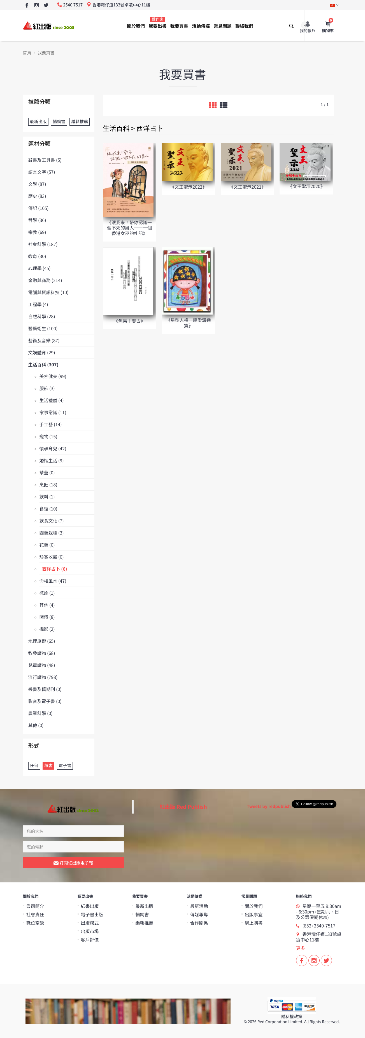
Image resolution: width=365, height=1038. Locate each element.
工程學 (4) (38, 304)
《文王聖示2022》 (188, 186)
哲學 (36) (37, 220)
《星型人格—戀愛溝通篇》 (188, 323)
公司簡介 (35, 906)
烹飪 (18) (48, 484)
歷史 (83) (37, 196)
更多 (300, 948)
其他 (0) (36, 725)
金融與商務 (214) (45, 280)
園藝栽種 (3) (51, 532)
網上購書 (254, 922)
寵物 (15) (48, 436)
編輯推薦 (145, 922)
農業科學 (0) (40, 713)
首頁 (27, 53)
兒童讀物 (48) (41, 665)
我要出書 (157, 23)
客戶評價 (90, 939)
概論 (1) (47, 592)
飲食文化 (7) (51, 520)
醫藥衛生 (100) (43, 328)
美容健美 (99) (52, 376)
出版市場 (90, 931)
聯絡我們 (244, 25)
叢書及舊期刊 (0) (45, 689)
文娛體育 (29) (41, 352)
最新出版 (145, 906)
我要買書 (179, 25)
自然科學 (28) (41, 316)
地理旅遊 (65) (41, 641)
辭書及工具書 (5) (45, 159)
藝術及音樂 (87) (44, 340)
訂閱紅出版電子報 (73, 863)
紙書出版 (90, 906)
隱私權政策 (291, 1017)
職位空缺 (35, 922)
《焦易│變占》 (129, 320)
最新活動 (199, 906)
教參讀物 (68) (41, 653)
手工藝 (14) (50, 424)
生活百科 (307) (43, 364)
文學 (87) (37, 184)
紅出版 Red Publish (183, 806)
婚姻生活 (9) (51, 460)
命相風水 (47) (52, 580)
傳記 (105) (38, 208)
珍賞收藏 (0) (51, 556)
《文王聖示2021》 (247, 186)
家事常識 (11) (52, 412)
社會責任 (35, 914)
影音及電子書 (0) (45, 701)
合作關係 (199, 922)
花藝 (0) (47, 544)
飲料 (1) (47, 496)
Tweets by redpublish (269, 806)
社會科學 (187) (43, 244)
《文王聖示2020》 (306, 186)
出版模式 (90, 922)
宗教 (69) (37, 232)
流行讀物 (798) (43, 677)
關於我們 (136, 25)
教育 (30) (37, 256)
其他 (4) (47, 604)
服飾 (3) (47, 388)
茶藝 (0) (47, 472)
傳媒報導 (199, 914)
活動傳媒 (201, 25)
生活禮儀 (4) (51, 400)
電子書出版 (92, 914)
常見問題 (223, 25)
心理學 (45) (39, 268)
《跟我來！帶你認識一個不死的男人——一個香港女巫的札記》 (129, 227)
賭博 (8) (47, 616)
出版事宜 (254, 914)
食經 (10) (48, 508)
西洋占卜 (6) (54, 568)
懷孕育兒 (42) (52, 448)
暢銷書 (142, 914)
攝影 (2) (47, 628)
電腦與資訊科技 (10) (48, 292)
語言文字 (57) (41, 171)
